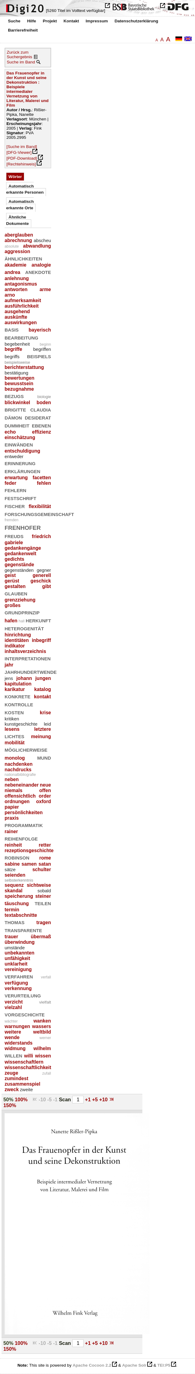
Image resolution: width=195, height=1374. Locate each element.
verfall (46, 977)
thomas (14, 922)
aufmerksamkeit (23, 300)
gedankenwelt (20, 553)
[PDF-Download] (21, 158)
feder (10, 483)
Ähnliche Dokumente (17, 220)
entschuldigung (22, 451)
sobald (44, 890)
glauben (16, 593)
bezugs (14, 396)
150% (9, 1105)
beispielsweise (17, 362)
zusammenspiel (22, 1084)
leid (47, 724)
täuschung (17, 903)
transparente (23, 930)
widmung (15, 1048)
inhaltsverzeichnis (25, 651)
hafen (11, 620)
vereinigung (18, 969)
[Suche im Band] (21, 146)
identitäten (17, 640)
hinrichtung (18, 634)
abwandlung (37, 246)
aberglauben (19, 234)
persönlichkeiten (24, 812)
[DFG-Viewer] (19, 152)
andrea (12, 272)
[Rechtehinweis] (21, 164)
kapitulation (18, 683)
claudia (40, 409)
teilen (43, 903)
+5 (95, 1099)
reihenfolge (21, 838)
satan (45, 864)
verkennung (18, 988)
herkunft (38, 620)
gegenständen (19, 570)
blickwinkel (17, 402)
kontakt (42, 696)
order (45, 796)
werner (45, 1038)
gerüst (12, 580)
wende (12, 1037)
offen (45, 790)
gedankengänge (23, 548)
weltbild (42, 1031)
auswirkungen (21, 322)
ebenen (41, 425)
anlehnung (17, 278)
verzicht (14, 1001)
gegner (44, 570)
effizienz (41, 432)
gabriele (14, 542)
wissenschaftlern (24, 1062)
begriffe (13, 349)
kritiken (12, 718)
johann (24, 678)
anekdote (38, 271)
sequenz (14, 885)
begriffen (42, 349)
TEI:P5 (163, 1365)
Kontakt (71, 21)
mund (44, 757)
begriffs (12, 356)
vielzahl (13, 1007)
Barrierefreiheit (23, 30)
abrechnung (18, 240)
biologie (44, 396)
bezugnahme (19, 389)
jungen (43, 678)
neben (12, 779)
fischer (15, 506)
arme (45, 289)
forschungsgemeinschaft (39, 514)
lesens (12, 729)
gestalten (15, 586)
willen (13, 1055)
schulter (41, 869)
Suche (14, 21)
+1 (88, 1099)
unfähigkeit (17, 958)
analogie (41, 265)
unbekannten (19, 952)
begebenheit (17, 344)
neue (45, 785)
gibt (46, 586)
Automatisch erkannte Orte (20, 204)
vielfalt (45, 1002)
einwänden (19, 444)
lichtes (14, 736)
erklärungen (22, 471)
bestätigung (16, 372)
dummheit (17, 425)
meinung (41, 736)
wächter (11, 1021)
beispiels (39, 356)
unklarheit (16, 963)
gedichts (14, 559)
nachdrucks (18, 769)
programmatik (24, 825)
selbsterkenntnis (19, 880)
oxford (43, 801)
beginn (45, 344)
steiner (43, 896)
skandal (13, 890)
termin (12, 909)
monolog (15, 758)
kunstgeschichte (21, 724)
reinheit (13, 845)
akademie (15, 265)
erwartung (16, 477)
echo (10, 432)
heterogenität (24, 628)
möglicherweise (26, 749)
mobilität (14, 742)
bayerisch (39, 329)
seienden (15, 875)
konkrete (17, 696)
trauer (11, 936)
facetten (42, 477)
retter (45, 845)
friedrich (41, 536)
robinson (17, 857)
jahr (9, 664)
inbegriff (41, 640)
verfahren (19, 976)
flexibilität (40, 506)
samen (29, 864)
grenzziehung (20, 599)
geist (10, 575)
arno (10, 295)
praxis (12, 818)
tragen (43, 922)
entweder (14, 456)
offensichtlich (20, 796)
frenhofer (23, 527)
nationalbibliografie (20, 774)
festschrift (20, 498)
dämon (13, 417)
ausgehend (17, 311)
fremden (11, 520)
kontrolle (19, 704)
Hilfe (31, 21)
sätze (10, 869)
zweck (12, 1089)
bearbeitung (21, 337)
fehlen (44, 483)
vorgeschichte (25, 1014)
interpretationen (28, 658)
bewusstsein (19, 383)
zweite (26, 1089)
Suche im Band (21, 62)
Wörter (15, 176)
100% (21, 1099)
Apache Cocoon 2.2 (92, 1365)
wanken (42, 1020)
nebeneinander (22, 785)
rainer (11, 831)
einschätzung (20, 437)
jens (9, 678)
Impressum (97, 21)
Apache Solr (134, 1365)
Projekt (50, 21)
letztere (42, 729)
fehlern (15, 490)
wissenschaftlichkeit (28, 1067)
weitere (13, 1031)
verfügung (16, 982)
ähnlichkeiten (23, 258)
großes (13, 605)
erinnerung (20, 463)
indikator (15, 645)
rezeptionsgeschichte (29, 850)
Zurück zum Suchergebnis (19, 54)
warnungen (17, 1026)
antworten (16, 289)
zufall (46, 1073)
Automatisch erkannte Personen (25, 189)
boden (44, 402)
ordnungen (17, 801)
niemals (13, 790)
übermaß (41, 936)
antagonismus (21, 284)
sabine (12, 864)
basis (12, 329)
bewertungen (19, 378)
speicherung (19, 896)
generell (42, 575)
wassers (41, 1026)
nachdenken (18, 764)
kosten (14, 712)
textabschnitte (21, 915)
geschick (41, 580)
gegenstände (19, 564)
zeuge (11, 1073)
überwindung (20, 942)
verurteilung (23, 995)
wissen (43, 1055)
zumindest (16, 1078)
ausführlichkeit (22, 306)
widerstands (18, 1043)
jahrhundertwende (31, 671)
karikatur (15, 689)
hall (21, 621)
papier (12, 807)
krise (45, 712)
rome (45, 857)
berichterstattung (24, 367)
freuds (14, 536)
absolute (12, 246)
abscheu (42, 240)
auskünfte (16, 317)
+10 (104, 1099)
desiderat (38, 417)
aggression (17, 251)
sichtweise (39, 885)
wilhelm (42, 1048)
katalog (42, 689)
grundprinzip (22, 612)
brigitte (15, 409)
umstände (15, 947)
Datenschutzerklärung (136, 21)
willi (28, 1055)
